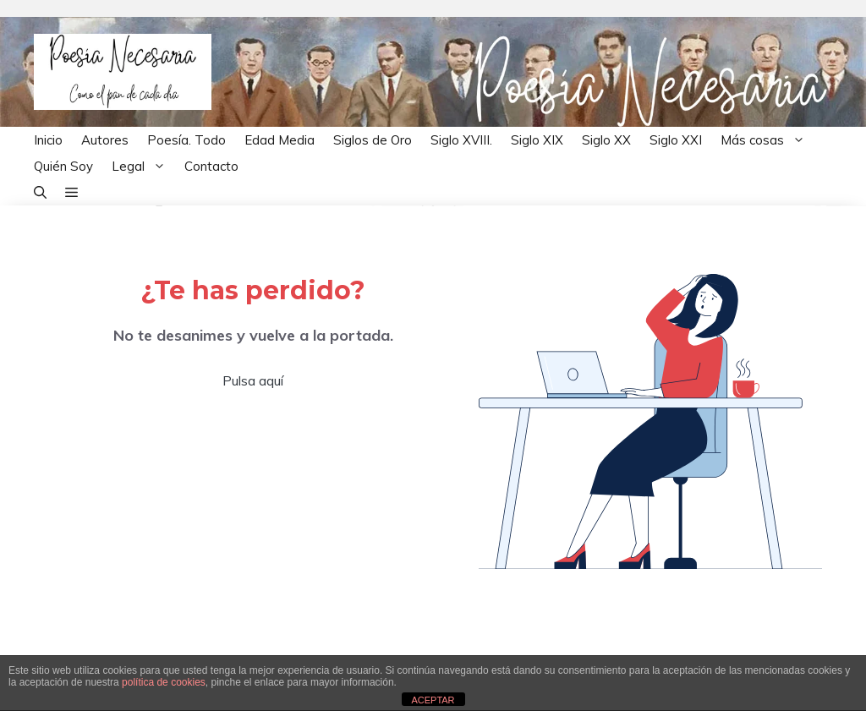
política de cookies (164, 682)
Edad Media (279, 140)
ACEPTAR (432, 700)
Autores (105, 140)
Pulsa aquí (252, 380)
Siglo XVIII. (461, 140)
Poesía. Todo (186, 140)
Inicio (48, 140)
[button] (40, 192)
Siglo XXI (676, 140)
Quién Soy (63, 166)
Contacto (211, 166)
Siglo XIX (537, 140)
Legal (143, 166)
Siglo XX (606, 140)
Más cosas (767, 140)
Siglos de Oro (372, 140)
